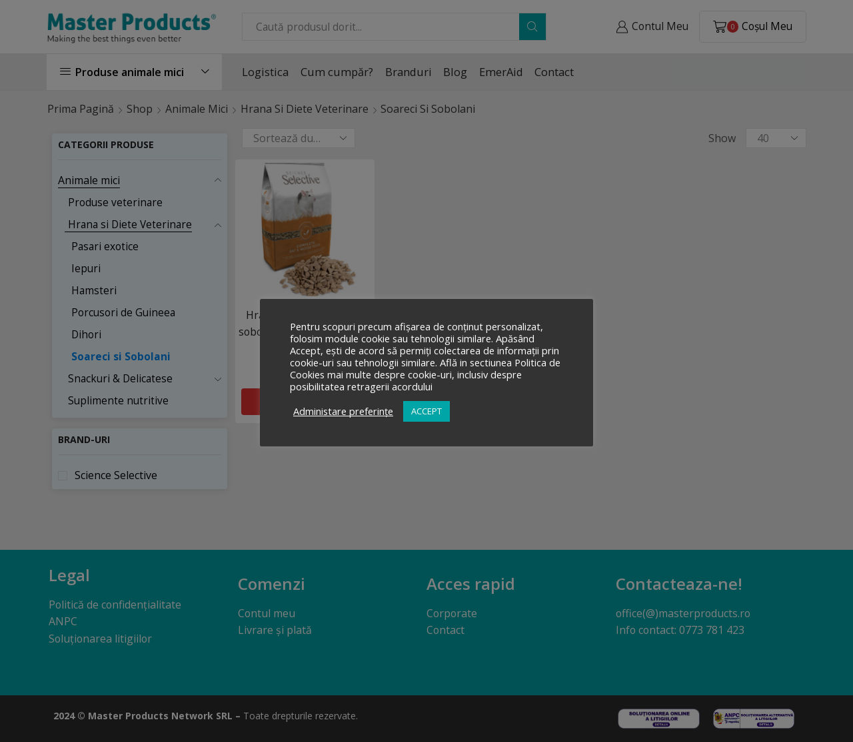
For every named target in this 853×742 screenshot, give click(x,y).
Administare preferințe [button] (343, 411)
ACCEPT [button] (426, 411)
